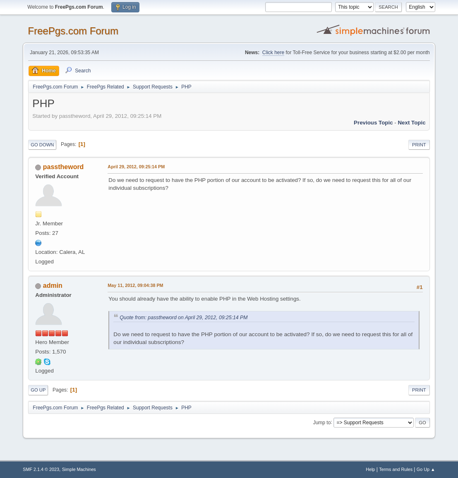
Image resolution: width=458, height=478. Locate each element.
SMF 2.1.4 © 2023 (41, 469)
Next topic (411, 123)
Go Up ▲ (426, 469)
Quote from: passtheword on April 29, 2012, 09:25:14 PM (183, 317)
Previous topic (373, 123)
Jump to (322, 422)
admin (52, 285)
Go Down (42, 144)
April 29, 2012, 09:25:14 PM (136, 166)
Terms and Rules (395, 469)
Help (370, 469)
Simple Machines (79, 469)
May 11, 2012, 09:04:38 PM (135, 285)
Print (419, 144)
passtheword (63, 166)
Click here (273, 52)
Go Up (38, 389)
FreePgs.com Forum (73, 30)
